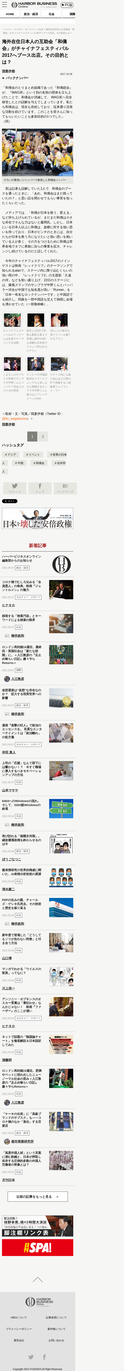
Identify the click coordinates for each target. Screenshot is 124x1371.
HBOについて (19, 1317)
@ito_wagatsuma (14, 418)
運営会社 (19, 1340)
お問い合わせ (56, 1340)
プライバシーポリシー (19, 1328)
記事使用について (56, 1317)
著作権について (56, 1328)
